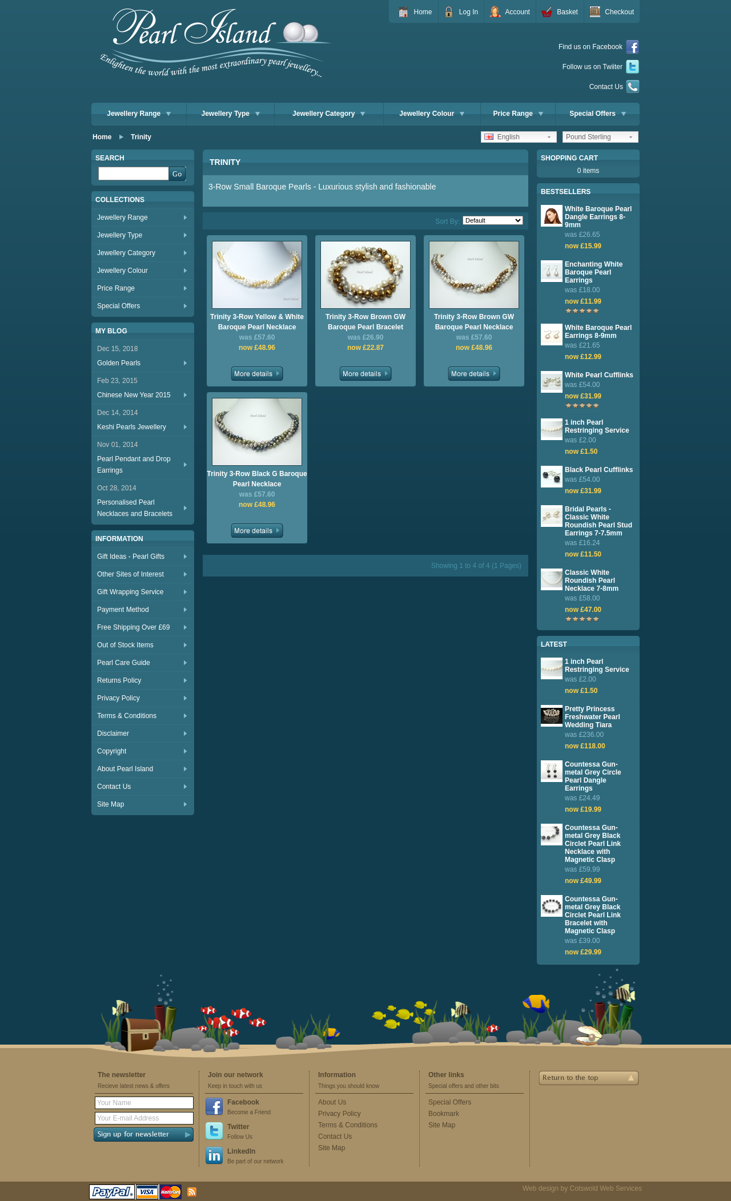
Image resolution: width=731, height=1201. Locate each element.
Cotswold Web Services (606, 1188)
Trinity (141, 137)
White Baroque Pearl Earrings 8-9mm (598, 332)
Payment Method (123, 610)
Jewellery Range (139, 114)
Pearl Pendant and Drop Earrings (134, 464)
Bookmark (443, 1114)
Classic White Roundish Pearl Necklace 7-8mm (591, 581)
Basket (567, 12)
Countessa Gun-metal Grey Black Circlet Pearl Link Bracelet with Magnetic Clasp (593, 915)
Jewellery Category (328, 114)
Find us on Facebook (599, 47)
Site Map (110, 804)
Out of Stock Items (125, 645)
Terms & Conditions (126, 716)
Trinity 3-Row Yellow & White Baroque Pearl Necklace (257, 322)
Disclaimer (113, 733)
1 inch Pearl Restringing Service (597, 426)
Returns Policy (119, 680)
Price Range (518, 114)
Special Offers (597, 114)
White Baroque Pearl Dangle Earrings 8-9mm (598, 217)
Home (422, 12)
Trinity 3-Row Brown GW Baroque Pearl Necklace (474, 322)
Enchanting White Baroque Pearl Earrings (593, 272)
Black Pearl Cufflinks (599, 470)
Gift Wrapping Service (130, 592)
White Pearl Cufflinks (599, 375)
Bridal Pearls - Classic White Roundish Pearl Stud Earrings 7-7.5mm (598, 521)
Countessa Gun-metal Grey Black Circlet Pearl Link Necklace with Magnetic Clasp (593, 844)
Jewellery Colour (431, 114)
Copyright (111, 751)
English (502, 137)
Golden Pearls (118, 363)
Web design (541, 1188)
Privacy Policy (118, 698)
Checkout (619, 12)
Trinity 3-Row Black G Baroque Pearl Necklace (257, 479)
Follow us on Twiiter (601, 67)
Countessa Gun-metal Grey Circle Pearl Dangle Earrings (593, 776)
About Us (332, 1102)
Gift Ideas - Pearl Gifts (130, 557)
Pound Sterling (588, 137)
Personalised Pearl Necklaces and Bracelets (134, 508)
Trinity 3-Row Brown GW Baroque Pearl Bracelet (365, 322)
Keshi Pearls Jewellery (131, 427)
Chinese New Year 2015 (134, 395)
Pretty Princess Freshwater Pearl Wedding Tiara (592, 717)
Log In (468, 12)
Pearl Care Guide (123, 663)
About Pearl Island (125, 769)
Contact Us (614, 87)
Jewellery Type (231, 114)
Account (517, 12)
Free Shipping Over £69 (133, 627)
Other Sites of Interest (130, 574)
